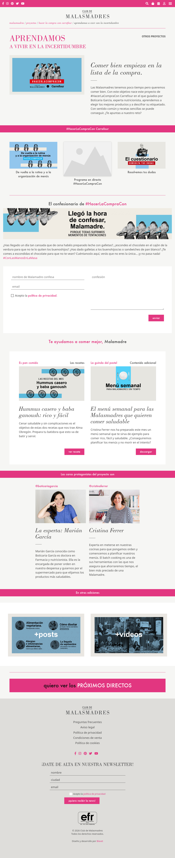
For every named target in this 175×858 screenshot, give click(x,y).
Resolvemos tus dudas (142, 172)
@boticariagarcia (46, 478)
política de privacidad (94, 786)
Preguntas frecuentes (87, 714)
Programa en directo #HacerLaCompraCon (87, 174)
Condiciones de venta (87, 730)
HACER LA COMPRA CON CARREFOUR (55, 23)
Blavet (100, 833)
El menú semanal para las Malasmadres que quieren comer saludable (122, 408)
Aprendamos (47, 41)
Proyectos (31, 23)
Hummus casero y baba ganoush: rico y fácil (47, 404)
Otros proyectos (154, 36)
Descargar (146, 444)
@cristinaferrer (98, 478)
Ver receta (74, 444)
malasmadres (16, 23)
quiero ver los (88, 677)
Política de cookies (87, 735)
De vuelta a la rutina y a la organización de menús (33, 174)
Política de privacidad (87, 725)
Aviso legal (87, 720)
